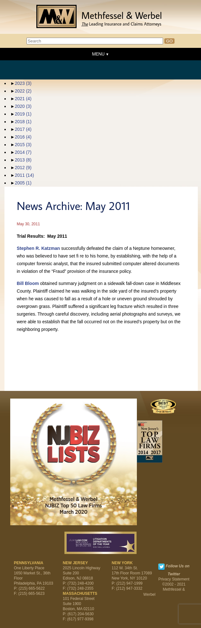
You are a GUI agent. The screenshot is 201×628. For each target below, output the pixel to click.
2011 (24, 175)
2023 (23, 83)
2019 (23, 113)
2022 (23, 90)
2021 (23, 98)
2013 (23, 159)
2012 (23, 167)
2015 (23, 144)
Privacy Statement (173, 579)
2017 (23, 129)
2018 (23, 121)
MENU (98, 54)
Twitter (161, 567)
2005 (23, 182)
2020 (23, 106)
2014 (23, 152)
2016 (23, 136)
